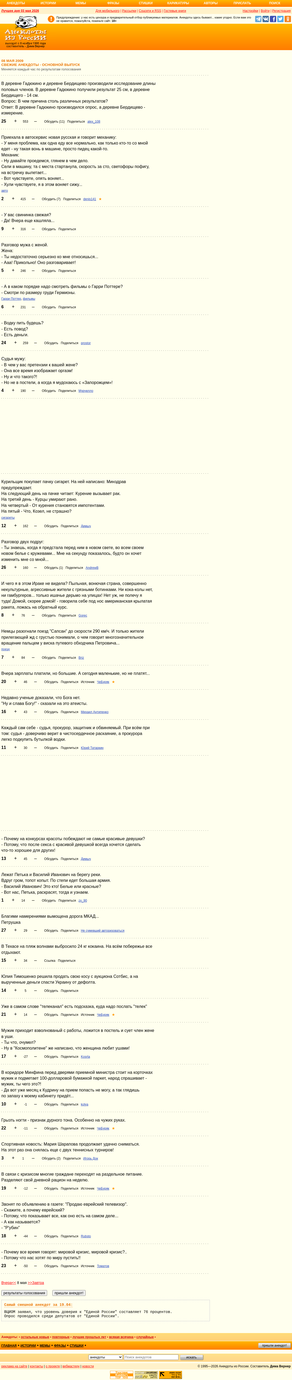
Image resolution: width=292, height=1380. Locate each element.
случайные (145, 1337)
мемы (45, 1346)
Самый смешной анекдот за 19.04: (38, 1305)
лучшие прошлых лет (89, 1337)
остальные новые (35, 1337)
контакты (36, 1366)
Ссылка (49, 961)
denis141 (89, 199)
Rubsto (86, 1236)
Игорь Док (90, 1158)
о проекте (53, 1366)
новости (88, 1366)
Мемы (81, 3)
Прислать (242, 3)
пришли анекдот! (274, 1345)
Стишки (145, 3)
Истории (48, 3)
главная (9, 1346)
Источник (87, 682)
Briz (81, 658)
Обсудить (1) (53, 568)
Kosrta (85, 1057)
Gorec (82, 615)
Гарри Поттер (11, 299)
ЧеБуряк (103, 682)
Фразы (113, 3)
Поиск (274, 3)
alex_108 (93, 121)
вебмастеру (71, 1366)
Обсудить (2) (51, 1158)
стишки (76, 1346)
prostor (86, 343)
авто (4, 191)
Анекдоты (16, 3)
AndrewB (92, 568)
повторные (61, 1337)
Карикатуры (178, 3)
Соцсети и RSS (150, 11)
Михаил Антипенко (94, 712)
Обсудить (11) (54, 121)
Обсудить (49, 229)
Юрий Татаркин (92, 748)
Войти (265, 11)
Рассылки (129, 11)
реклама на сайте (14, 1366)
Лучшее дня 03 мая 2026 (20, 11)
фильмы (29, 299)
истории (28, 1346)
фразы (60, 1346)
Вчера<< (8, 1283)
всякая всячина (121, 1337)
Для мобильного (108, 11)
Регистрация (281, 11)
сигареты (8, 518)
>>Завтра (36, 1283)
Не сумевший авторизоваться (102, 930)
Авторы (211, 3)
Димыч (86, 526)
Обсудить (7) (51, 199)
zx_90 (82, 900)
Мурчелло (85, 391)
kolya (84, 1104)
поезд (5, 649)
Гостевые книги (175, 11)
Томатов (103, 1266)
